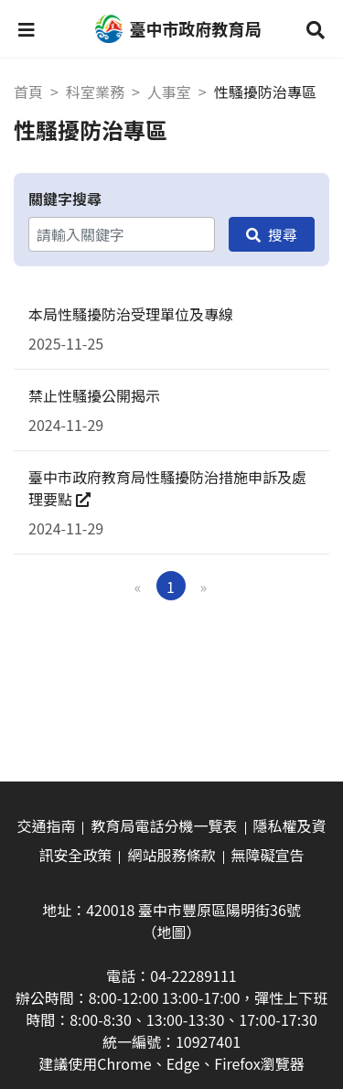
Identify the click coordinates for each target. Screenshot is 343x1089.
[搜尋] (272, 234)
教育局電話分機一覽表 (164, 825)
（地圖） (171, 932)
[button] (26, 29)
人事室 (169, 91)
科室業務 (95, 91)
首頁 (28, 91)
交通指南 (45, 825)
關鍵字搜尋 (65, 199)
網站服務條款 (171, 855)
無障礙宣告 (268, 855)
